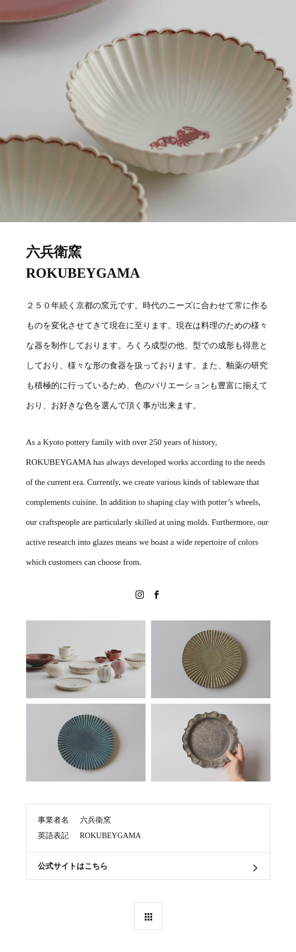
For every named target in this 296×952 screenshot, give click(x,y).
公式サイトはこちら (73, 866)
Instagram (140, 594)
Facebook (156, 594)
